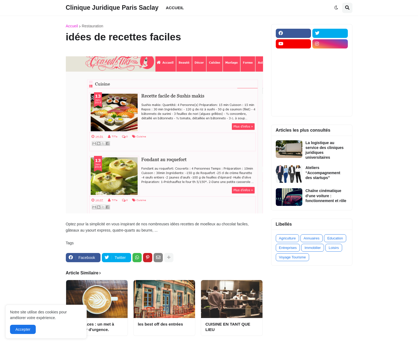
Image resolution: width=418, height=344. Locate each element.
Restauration (92, 26)
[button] (336, 8)
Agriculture (287, 238)
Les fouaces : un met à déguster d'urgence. (92, 327)
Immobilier (312, 248)
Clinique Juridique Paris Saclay (112, 7)
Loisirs (334, 248)
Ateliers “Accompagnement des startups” (323, 172)
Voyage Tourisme (292, 257)
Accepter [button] (22, 329)
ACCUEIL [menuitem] (175, 7)
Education (335, 238)
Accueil (72, 26)
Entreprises (288, 248)
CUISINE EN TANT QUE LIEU (227, 327)
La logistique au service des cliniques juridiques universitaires (325, 150)
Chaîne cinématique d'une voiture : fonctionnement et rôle (326, 196)
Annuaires (312, 238)
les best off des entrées (160, 324)
